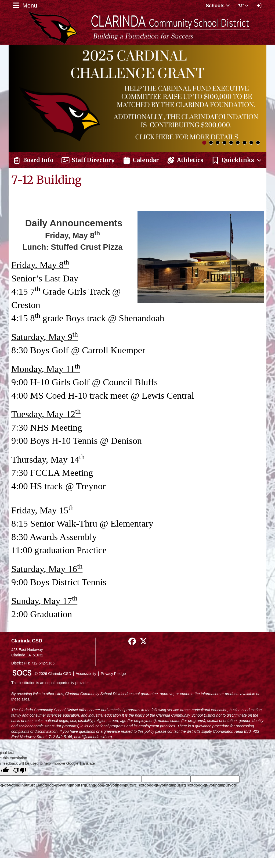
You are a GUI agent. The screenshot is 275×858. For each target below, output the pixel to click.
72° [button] (243, 5)
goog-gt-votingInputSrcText (119, 785)
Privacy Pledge (113, 673)
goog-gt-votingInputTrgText (168, 785)
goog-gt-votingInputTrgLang (70, 785)
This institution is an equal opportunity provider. (50, 683)
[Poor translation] (19, 770)
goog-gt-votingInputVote (215, 785)
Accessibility (86, 673)
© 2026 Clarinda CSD (53, 673)
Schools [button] (218, 5)
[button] (236, 160)
